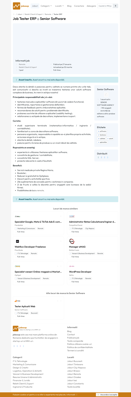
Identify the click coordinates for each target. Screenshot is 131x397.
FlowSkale (19, 250)
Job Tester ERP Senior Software (39, 18)
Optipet (18, 275)
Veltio (71, 275)
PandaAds (19, 225)
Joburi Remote (74, 374)
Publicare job (73, 337)
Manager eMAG (77, 246)
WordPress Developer (80, 271)
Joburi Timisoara (75, 364)
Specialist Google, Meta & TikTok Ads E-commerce (38, 221)
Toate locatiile (73, 386)
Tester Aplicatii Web (25, 306)
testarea (102, 135)
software (102, 131)
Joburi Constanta (75, 383)
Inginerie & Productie (22, 386)
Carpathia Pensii (75, 225)
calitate (101, 139)
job (45, 97)
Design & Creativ (20, 367)
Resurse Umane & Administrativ (27, 377)
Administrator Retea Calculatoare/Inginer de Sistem (92, 221)
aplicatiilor (102, 142)
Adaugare (91, 6)
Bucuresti (34, 313)
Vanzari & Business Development (82, 253)
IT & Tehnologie (76, 228)
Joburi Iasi (72, 380)
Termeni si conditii (75, 350)
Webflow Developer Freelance (30, 246)
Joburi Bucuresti (74, 361)
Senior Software (21, 310)
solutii (110, 139)
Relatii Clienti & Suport (28, 67)
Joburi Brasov (73, 370)
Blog (69, 6)
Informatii (72, 394)
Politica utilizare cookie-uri (79, 344)
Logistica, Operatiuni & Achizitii (27, 370)
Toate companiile (75, 341)
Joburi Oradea (74, 377)
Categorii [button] (45, 6)
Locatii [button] (58, 6)
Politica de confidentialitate (80, 347)
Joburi (35, 6)
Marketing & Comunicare (25, 228)
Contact (71, 334)
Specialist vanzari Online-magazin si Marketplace (38, 271)
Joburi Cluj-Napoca (76, 367)
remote (40, 190)
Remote (22, 64)
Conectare (79, 6)
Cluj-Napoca (89, 228)
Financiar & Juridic (21, 380)
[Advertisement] (65, 42)
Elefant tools (74, 250)
